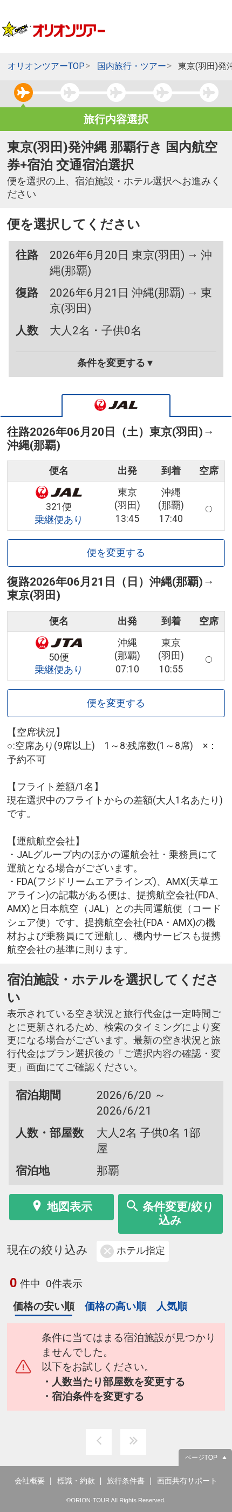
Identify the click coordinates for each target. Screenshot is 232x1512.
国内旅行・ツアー (131, 66)
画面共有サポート (187, 1480)
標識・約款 (76, 1480)
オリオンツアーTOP (46, 66)
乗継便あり (59, 519)
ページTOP (201, 1457)
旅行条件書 (126, 1480)
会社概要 (30, 1480)
